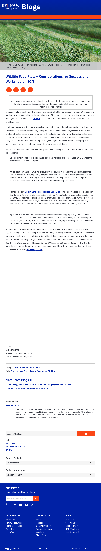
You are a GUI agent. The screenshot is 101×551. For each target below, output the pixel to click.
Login (38, 538)
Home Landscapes (14, 526)
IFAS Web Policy (72, 529)
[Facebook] (6, 505)
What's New (41, 535)
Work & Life (11, 529)
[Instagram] (32, 505)
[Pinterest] (15, 505)
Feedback (40, 523)
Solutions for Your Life (15, 447)
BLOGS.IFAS (12, 405)
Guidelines (40, 532)
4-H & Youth (11, 532)
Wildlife (36, 367)
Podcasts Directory (44, 529)
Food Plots (23, 371)
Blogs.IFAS (10, 443)
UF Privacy (70, 519)
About (38, 519)
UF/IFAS (9, 450)
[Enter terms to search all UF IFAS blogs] (41, 434)
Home (8, 65)
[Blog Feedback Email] (26, 505)
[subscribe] (36, 498)
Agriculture (10, 519)
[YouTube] (20, 505)
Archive (14, 371)
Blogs (31, 6)
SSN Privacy (70, 523)
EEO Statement (72, 532)
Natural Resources (23, 367)
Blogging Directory (43, 526)
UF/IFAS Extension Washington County (29, 65)
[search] (86, 433)
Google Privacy (71, 526)
